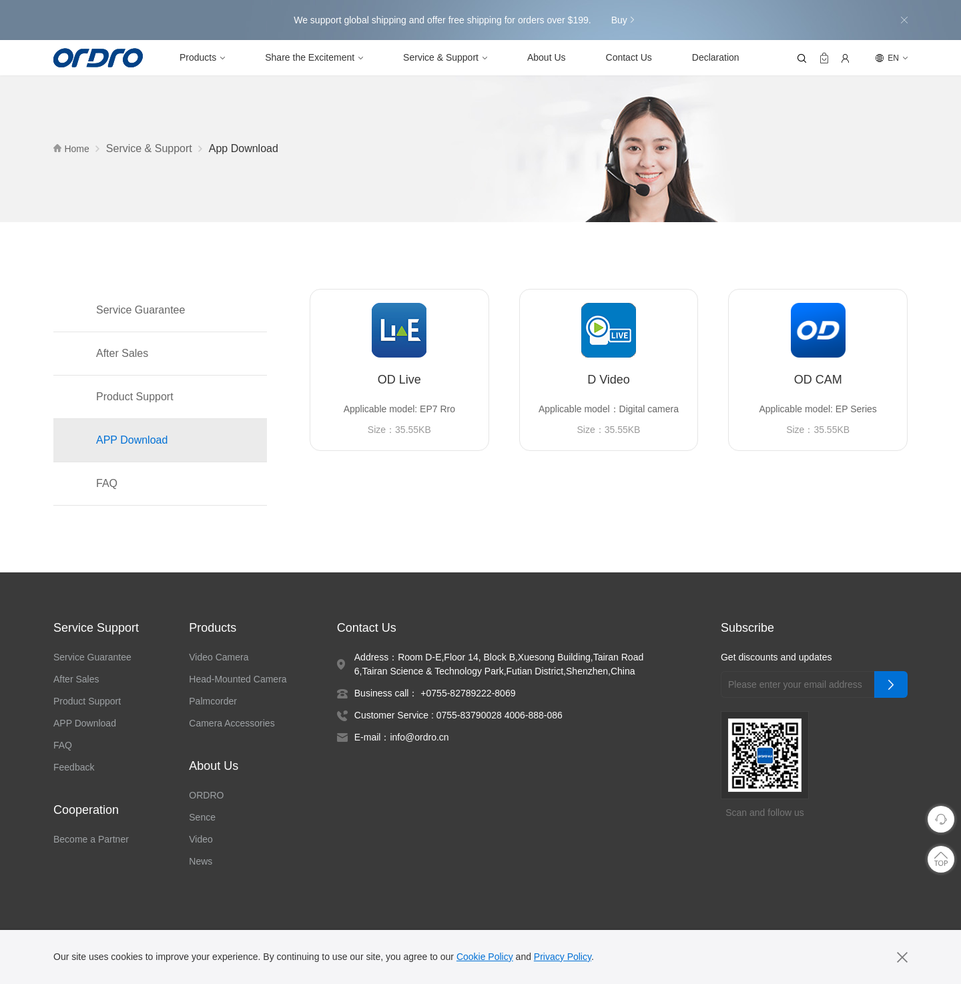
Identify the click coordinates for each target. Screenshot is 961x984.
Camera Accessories (233, 723)
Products (199, 58)
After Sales (122, 354)
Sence (204, 818)
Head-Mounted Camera (241, 679)
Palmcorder (216, 701)
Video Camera (221, 657)
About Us (550, 58)
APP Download (133, 441)
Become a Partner (91, 840)
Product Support (138, 397)
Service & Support (444, 58)
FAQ (106, 484)
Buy (623, 20)
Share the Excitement (312, 58)
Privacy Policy (568, 956)
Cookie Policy (489, 956)
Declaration (720, 58)
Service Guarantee (141, 311)
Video (203, 840)
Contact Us (632, 58)
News (202, 862)
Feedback (75, 768)
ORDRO (207, 796)
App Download (249, 149)
